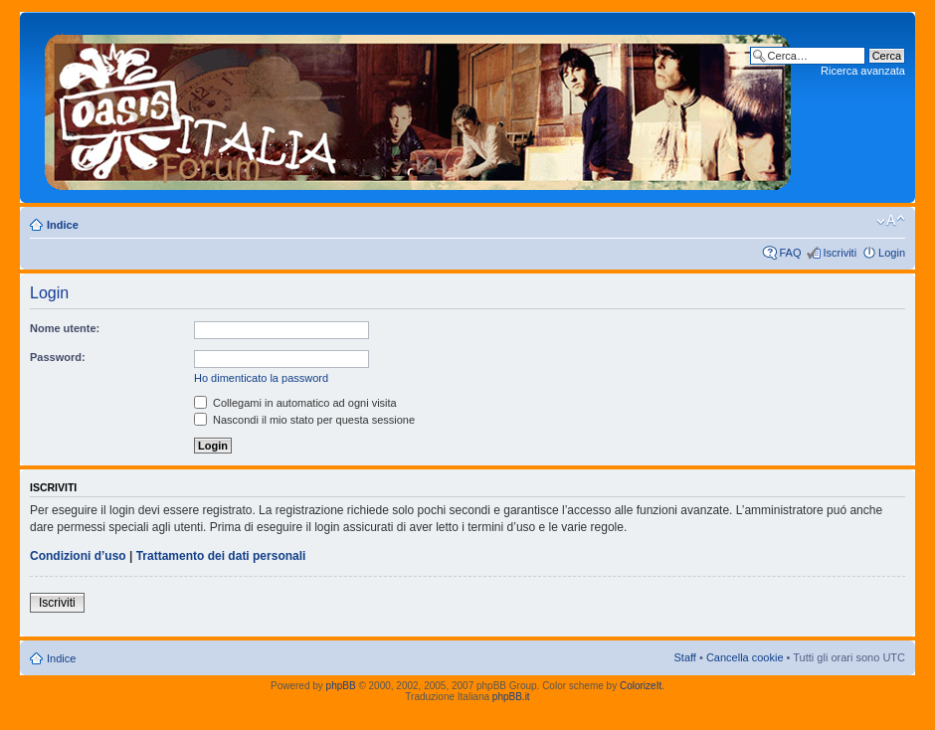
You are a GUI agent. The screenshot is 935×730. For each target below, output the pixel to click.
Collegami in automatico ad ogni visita (295, 403)
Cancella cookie (745, 657)
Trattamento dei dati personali (221, 556)
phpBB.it (511, 696)
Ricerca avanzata (863, 71)
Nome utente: (64, 328)
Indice (63, 225)
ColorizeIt (640, 685)
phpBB (341, 685)
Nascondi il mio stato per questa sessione (304, 420)
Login (891, 253)
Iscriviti (839, 253)
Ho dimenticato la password (261, 378)
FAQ (790, 253)
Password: (58, 357)
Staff (684, 657)
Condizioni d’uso (78, 556)
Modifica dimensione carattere (890, 221)
